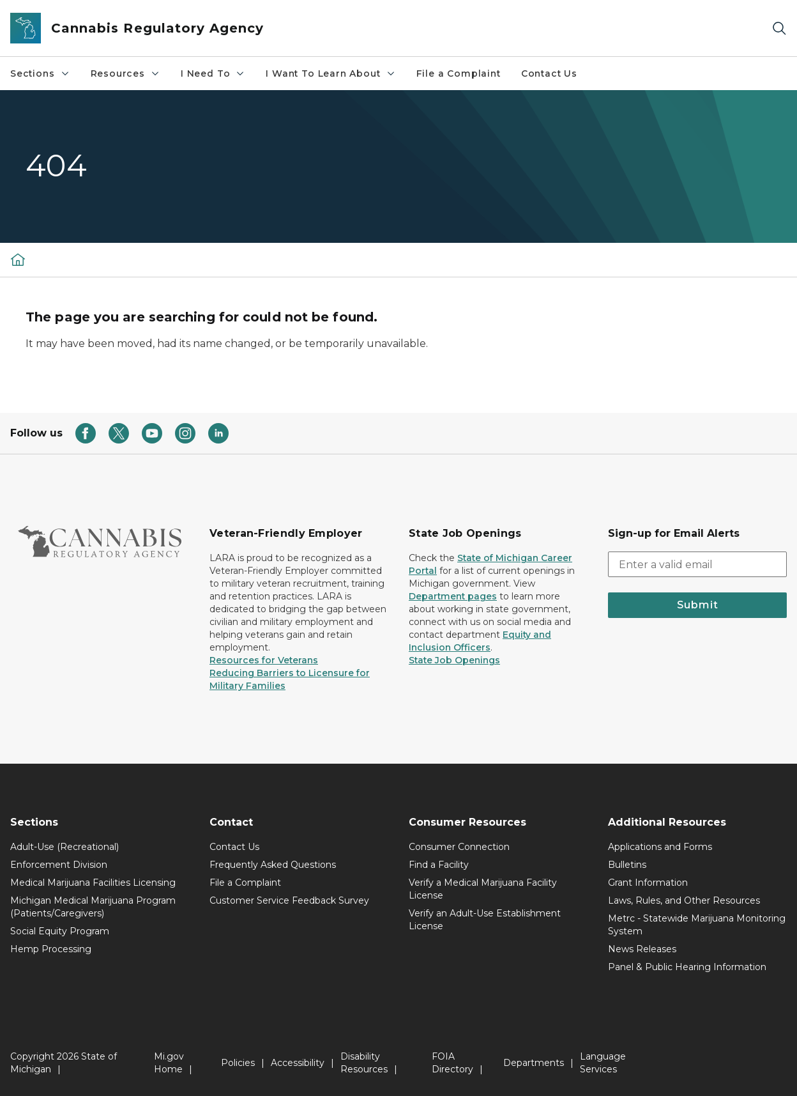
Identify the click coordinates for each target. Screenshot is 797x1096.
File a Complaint (458, 73)
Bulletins (627, 864)
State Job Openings (454, 660)
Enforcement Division (58, 864)
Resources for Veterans (263, 660)
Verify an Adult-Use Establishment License (485, 919)
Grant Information (648, 882)
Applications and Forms (660, 847)
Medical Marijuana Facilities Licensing (93, 882)
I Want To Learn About (330, 73)
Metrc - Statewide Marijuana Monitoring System (697, 925)
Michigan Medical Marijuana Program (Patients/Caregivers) (93, 907)
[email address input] (697, 564)
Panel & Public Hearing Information (687, 967)
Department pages (453, 596)
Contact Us (549, 73)
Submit (697, 605)
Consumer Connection (459, 847)
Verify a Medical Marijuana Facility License (483, 889)
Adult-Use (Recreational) (64, 847)
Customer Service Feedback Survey (289, 900)
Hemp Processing (50, 949)
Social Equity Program (59, 931)
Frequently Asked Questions (272, 864)
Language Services (603, 1063)
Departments (533, 1063)
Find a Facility (439, 864)
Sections (40, 73)
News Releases (642, 949)
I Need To (213, 73)
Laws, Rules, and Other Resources (684, 900)
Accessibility (297, 1063)
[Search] (779, 28)
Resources (125, 73)
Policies (238, 1063)
